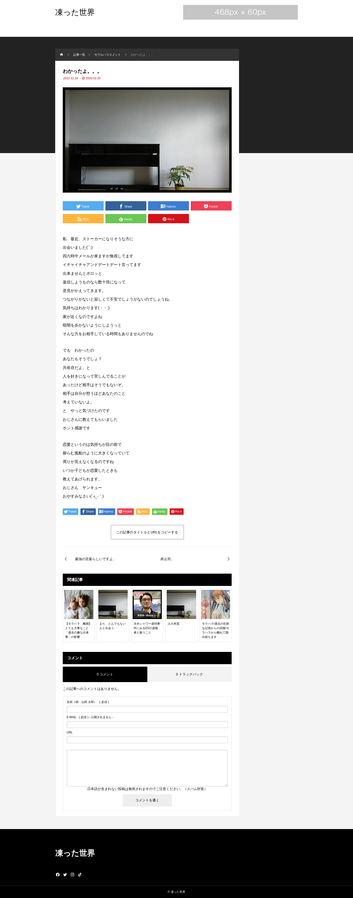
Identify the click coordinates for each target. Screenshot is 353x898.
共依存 (69, 368)
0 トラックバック (189, 674)
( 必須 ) (88, 701)
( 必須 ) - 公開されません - (90, 717)
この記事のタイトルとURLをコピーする (147, 532)
